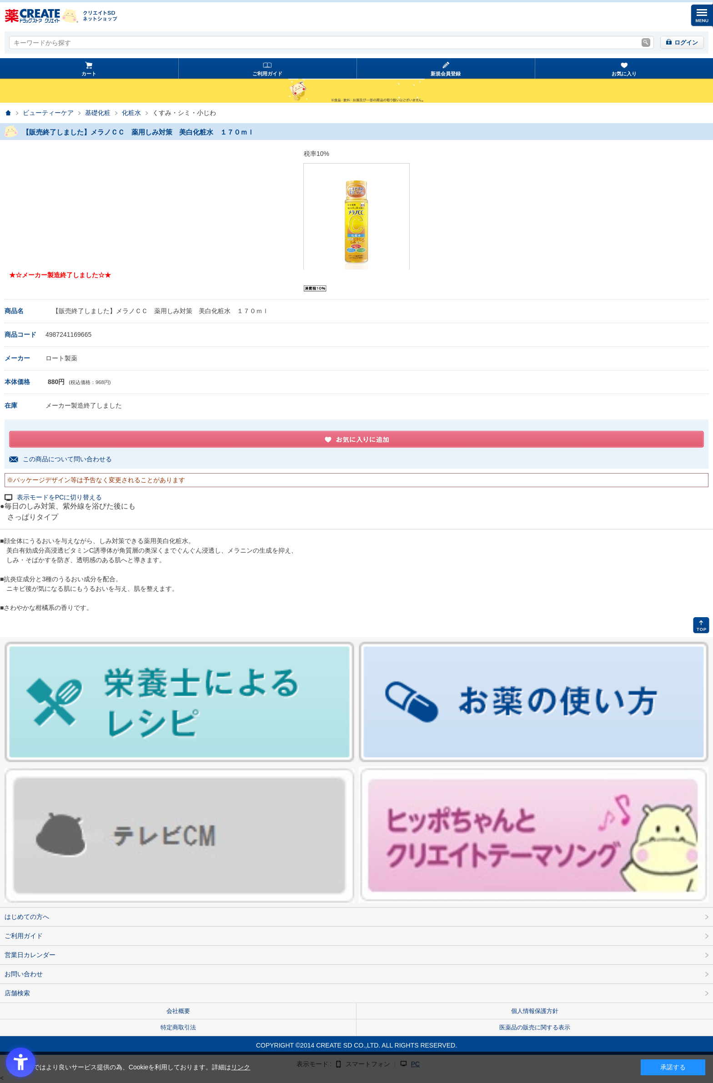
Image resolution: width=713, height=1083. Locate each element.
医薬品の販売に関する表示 (534, 1027)
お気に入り (624, 73)
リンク (240, 1067)
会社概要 (178, 1011)
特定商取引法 (178, 1027)
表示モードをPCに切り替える (59, 497)
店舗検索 (17, 993)
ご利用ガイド (267, 73)
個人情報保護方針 (534, 1011)
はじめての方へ (27, 916)
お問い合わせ (24, 974)
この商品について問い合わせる (67, 459)
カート (88, 73)
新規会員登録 (446, 73)
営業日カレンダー (30, 954)
